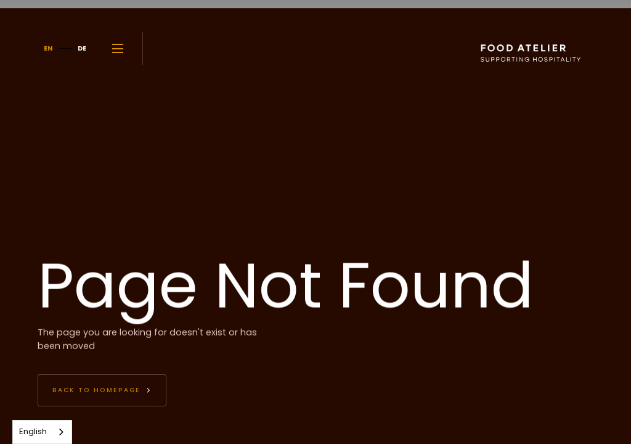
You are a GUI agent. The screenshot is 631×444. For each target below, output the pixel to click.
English (33, 431)
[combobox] (42, 432)
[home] (505, 48)
